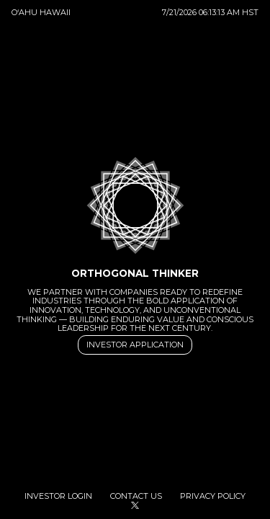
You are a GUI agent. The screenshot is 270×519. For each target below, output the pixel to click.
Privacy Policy (213, 497)
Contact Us (137, 497)
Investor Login (59, 497)
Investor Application (135, 345)
